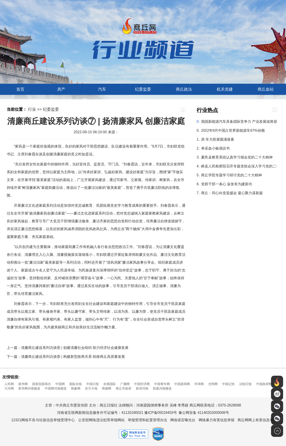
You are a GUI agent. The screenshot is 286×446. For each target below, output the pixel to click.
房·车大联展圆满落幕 (217, 139)
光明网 (213, 384)
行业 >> (35, 109)
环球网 (199, 384)
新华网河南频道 (29, 388)
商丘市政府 (123, 388)
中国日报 (92, 384)
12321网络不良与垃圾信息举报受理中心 (43, 420)
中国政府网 (264, 384)
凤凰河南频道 (162, 388)
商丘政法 (184, 89)
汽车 (102, 89)
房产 (61, 89)
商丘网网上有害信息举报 (257, 420)
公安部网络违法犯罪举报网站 (101, 420)
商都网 (106, 388)
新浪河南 (142, 388)
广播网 (125, 384)
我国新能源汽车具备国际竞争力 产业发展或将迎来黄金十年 (239, 121)
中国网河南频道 (56, 388)
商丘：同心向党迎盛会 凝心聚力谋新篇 (232, 193)
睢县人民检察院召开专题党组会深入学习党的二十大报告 (239, 166)
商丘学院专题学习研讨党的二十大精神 (231, 175)
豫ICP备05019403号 (160, 413)
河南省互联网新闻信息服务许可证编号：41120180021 (100, 413)
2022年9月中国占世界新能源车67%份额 (233, 130)
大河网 (9, 388)
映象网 (75, 388)
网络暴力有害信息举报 (216, 420)
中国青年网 (162, 384)
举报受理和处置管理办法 (147, 420)
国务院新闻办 (41, 384)
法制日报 (245, 384)
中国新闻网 (182, 384)
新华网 (23, 384)
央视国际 (109, 384)
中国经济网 (142, 384)
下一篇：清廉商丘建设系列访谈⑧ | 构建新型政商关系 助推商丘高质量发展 (66, 356)
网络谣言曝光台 (182, 420)
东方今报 (91, 388)
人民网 (9, 384)
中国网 (60, 384)
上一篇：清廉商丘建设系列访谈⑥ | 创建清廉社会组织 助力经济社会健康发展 (68, 348)
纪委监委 (143, 89)
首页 (20, 89)
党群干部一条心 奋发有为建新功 (226, 184)
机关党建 (225, 89)
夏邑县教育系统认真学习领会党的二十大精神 (237, 157)
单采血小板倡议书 (215, 148)
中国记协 (228, 384)
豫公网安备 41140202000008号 (204, 413)
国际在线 (75, 384)
